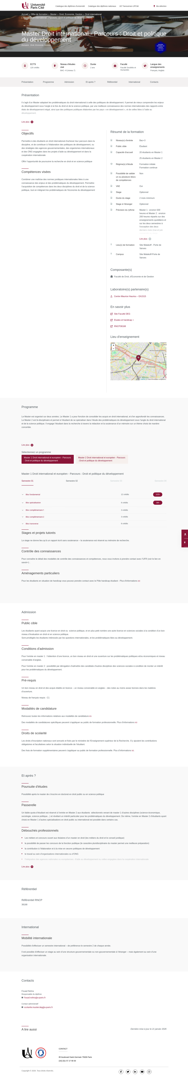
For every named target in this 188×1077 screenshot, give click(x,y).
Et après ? (90, 82)
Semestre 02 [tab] (72, 481)
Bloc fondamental (33, 494)
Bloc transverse (32, 523)
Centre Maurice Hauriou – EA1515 (128, 296)
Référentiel (112, 82)
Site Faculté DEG (120, 314)
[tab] (48, 460)
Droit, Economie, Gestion (71, 14)
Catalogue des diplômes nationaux (102, 6)
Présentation (27, 82)
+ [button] (113, 345)
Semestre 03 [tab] (116, 481)
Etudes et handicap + (122, 320)
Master (53, 14)
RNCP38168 (118, 326)
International (134, 82)
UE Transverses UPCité (129, 6)
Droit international (93, 14)
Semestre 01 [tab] (27, 481)
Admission (69, 82)
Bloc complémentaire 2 (35, 517)
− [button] (113, 348)
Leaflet (143, 379)
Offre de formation (39, 14)
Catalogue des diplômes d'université (70, 6)
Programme (48, 82)
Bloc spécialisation (33, 502)
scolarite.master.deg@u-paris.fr (38, 1007)
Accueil (25, 14)
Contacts (154, 82)
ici (139, 580)
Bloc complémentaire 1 (35, 510)
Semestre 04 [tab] (160, 481)
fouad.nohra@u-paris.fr (35, 997)
